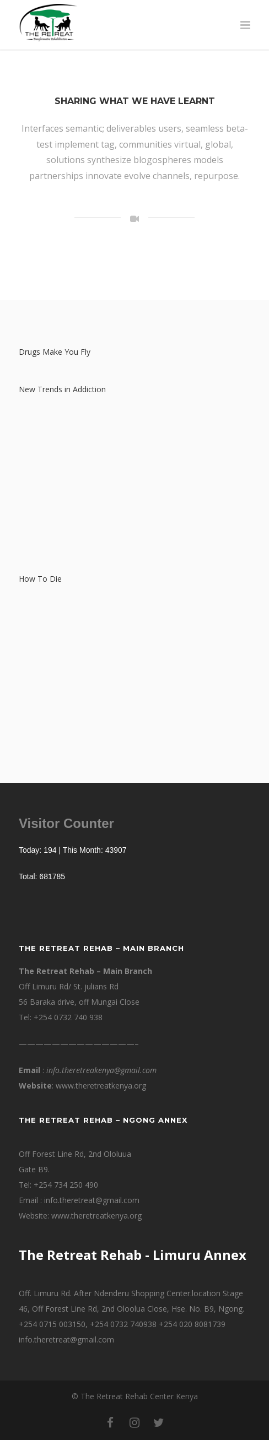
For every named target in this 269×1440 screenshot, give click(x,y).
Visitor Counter (66, 823)
